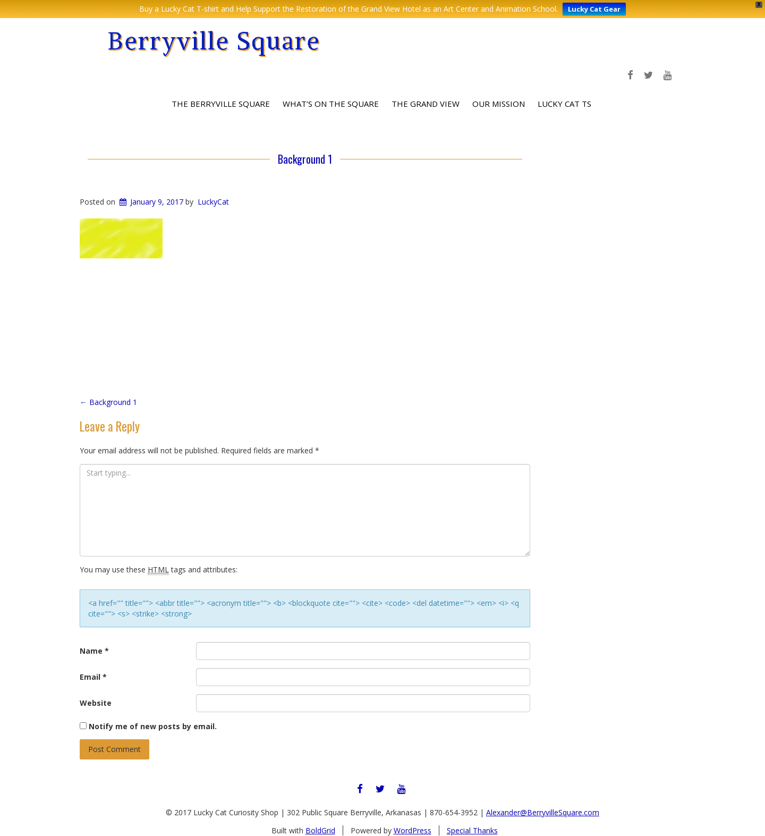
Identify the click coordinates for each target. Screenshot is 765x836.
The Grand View (426, 103)
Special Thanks (472, 830)
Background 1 (305, 159)
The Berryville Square (221, 103)
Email (93, 677)
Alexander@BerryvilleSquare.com (542, 812)
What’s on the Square (331, 103)
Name (94, 651)
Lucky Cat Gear (594, 9)
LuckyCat (213, 202)
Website (96, 703)
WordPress (412, 830)
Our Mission (498, 103)
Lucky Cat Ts (564, 103)
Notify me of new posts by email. (153, 726)
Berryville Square (213, 41)
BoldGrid (320, 830)
